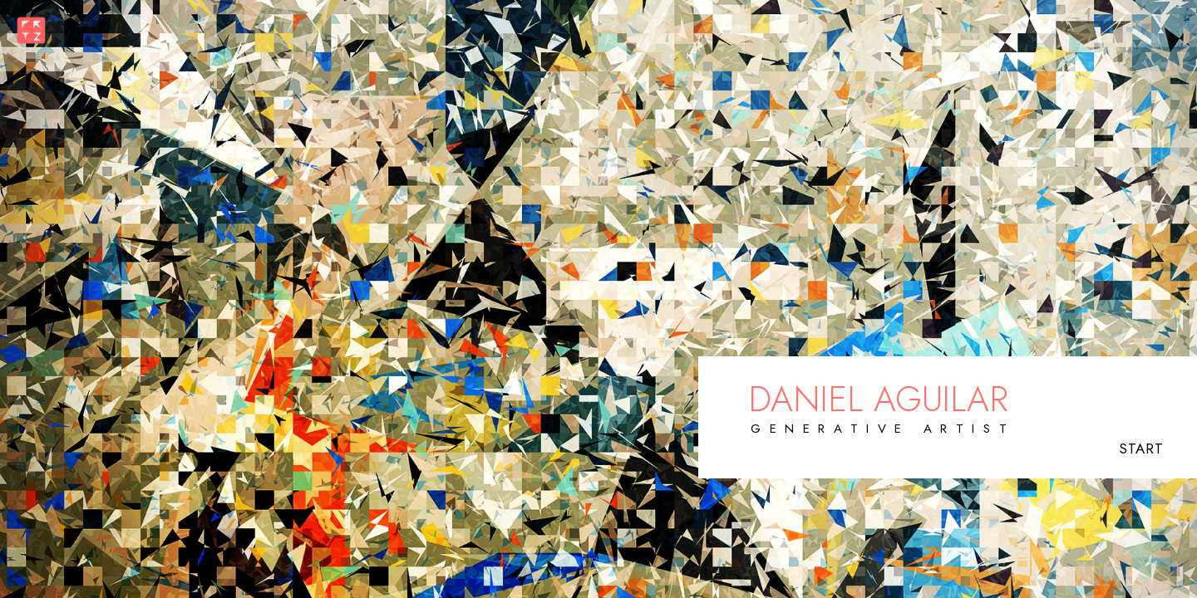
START (1141, 448)
